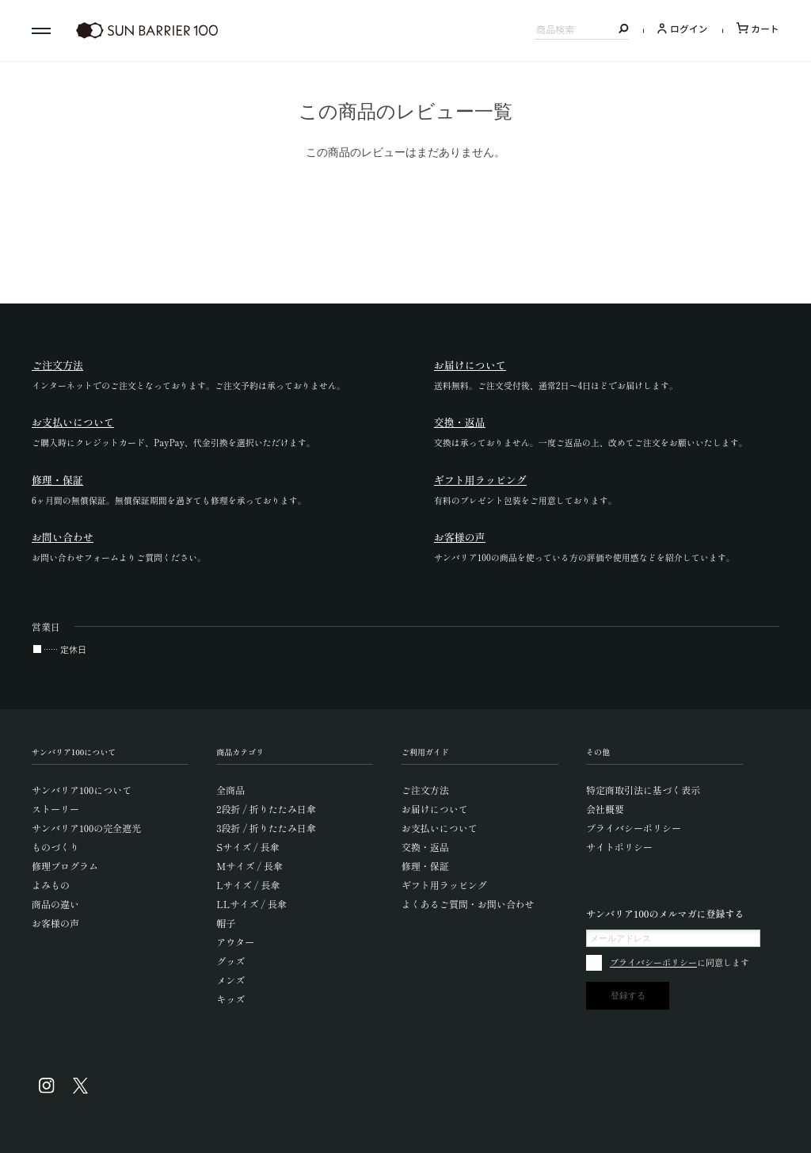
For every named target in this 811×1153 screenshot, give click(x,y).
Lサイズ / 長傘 (248, 884)
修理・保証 (425, 865)
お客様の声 (55, 923)
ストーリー (55, 808)
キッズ (230, 999)
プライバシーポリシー (633, 827)
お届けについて (435, 808)
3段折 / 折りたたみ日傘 (266, 827)
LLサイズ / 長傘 (251, 904)
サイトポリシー (619, 846)
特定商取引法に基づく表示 (643, 789)
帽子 (225, 923)
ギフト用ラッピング (444, 884)
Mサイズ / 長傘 (249, 865)
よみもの (51, 884)
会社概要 (605, 808)
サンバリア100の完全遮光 (86, 827)
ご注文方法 (425, 789)
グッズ (230, 961)
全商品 (230, 789)
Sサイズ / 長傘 (247, 846)
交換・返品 (425, 846)
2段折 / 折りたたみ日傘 (266, 808)
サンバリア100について (81, 789)
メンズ (230, 980)
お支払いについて (440, 827)
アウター (235, 942)
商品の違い (55, 904)
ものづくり (55, 846)
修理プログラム (65, 865)
